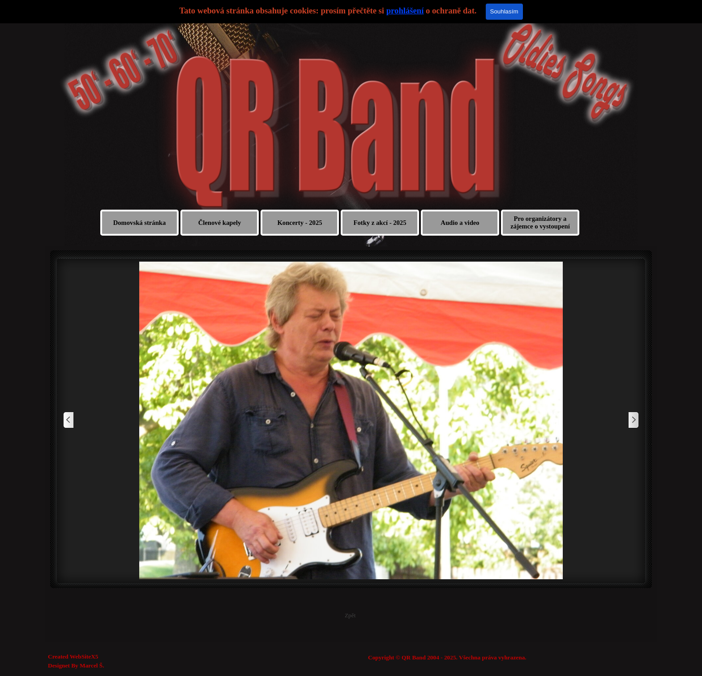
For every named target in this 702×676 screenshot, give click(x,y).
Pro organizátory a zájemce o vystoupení (540, 222)
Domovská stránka (139, 222)
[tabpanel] (489, 657)
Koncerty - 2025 (299, 222)
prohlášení (405, 10)
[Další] (633, 420)
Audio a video (460, 222)
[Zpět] (69, 420)
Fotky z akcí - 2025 (379, 222)
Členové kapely (219, 222)
